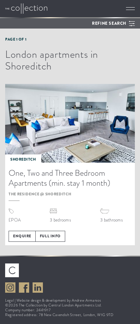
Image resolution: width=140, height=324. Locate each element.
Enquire (22, 236)
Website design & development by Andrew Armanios (58, 300)
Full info (50, 236)
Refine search (109, 23)
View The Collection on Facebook (24, 287)
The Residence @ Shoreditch (40, 194)
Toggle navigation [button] (130, 8)
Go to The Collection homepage (26, 8)
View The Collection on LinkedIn (38, 287)
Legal (9, 300)
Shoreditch (23, 159)
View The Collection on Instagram (10, 287)
